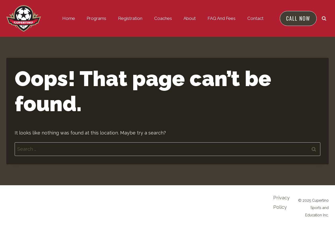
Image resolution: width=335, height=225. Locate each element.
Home (68, 18)
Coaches (163, 18)
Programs (96, 18)
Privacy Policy (281, 202)
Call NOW (298, 18)
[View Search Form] (324, 18)
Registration (130, 18)
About (189, 18)
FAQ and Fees (222, 18)
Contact (255, 18)
